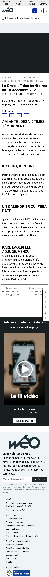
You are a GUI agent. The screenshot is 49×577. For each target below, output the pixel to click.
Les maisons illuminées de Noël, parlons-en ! (14, 291)
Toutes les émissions (24, 421)
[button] (2, 19)
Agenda (35, 18)
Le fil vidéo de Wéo (24, 409)
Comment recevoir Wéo (16, 510)
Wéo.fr (8, 499)
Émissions (11, 18)
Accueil (5, 77)
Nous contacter (12, 515)
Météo (28, 18)
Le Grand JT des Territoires (24, 77)
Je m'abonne (39, 479)
